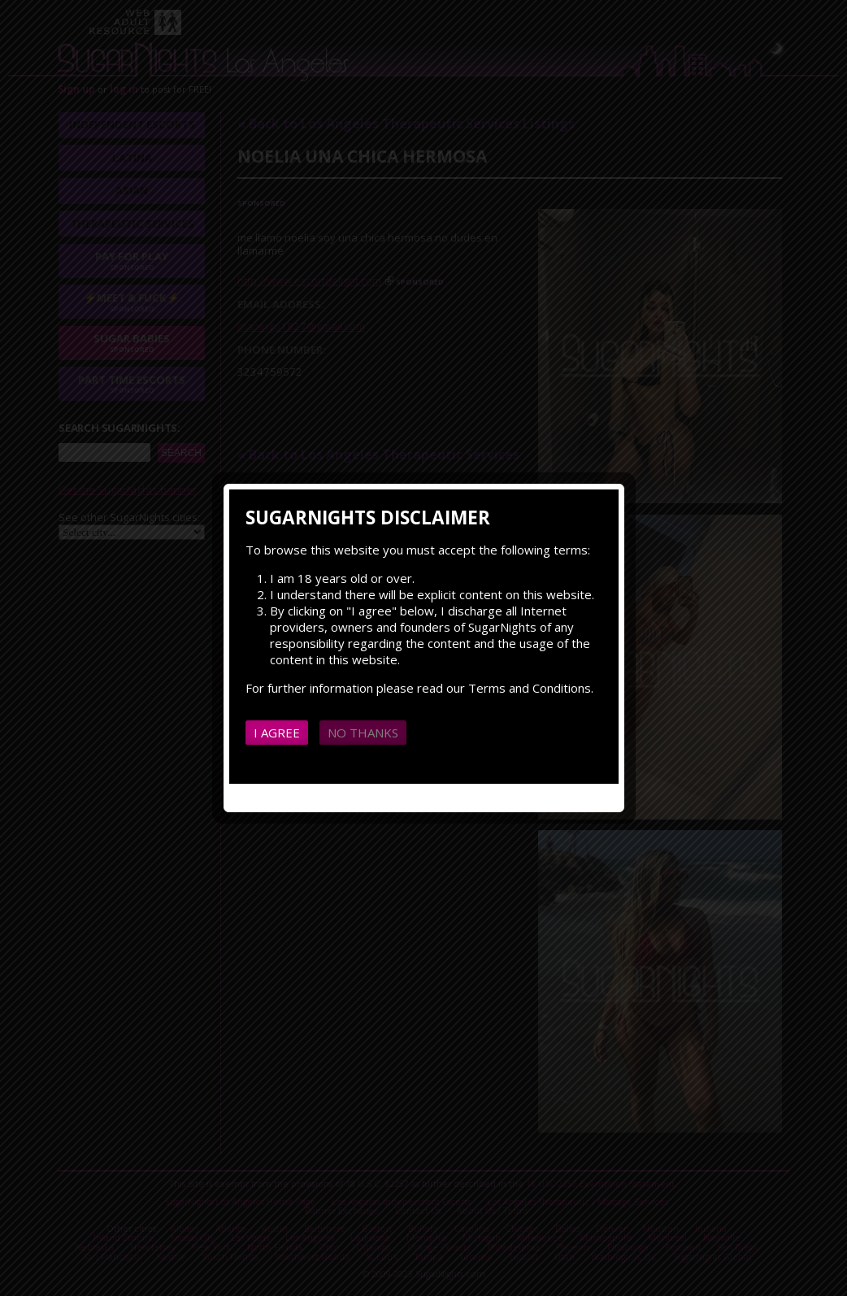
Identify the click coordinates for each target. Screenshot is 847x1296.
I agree (277, 732)
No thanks (363, 732)
